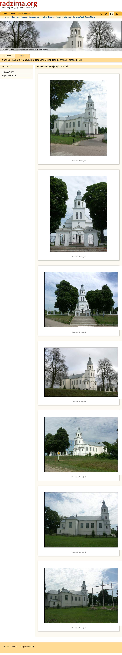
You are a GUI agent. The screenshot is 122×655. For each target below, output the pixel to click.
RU (116, 14)
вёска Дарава (48, 17)
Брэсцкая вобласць (19, 17)
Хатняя (6, 17)
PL (101, 14)
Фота (22, 56)
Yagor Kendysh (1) (9, 76)
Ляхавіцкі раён (34, 17)
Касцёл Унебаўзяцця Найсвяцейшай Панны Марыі (75, 17)
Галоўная (7, 56)
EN (106, 14)
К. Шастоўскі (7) (8, 72)
